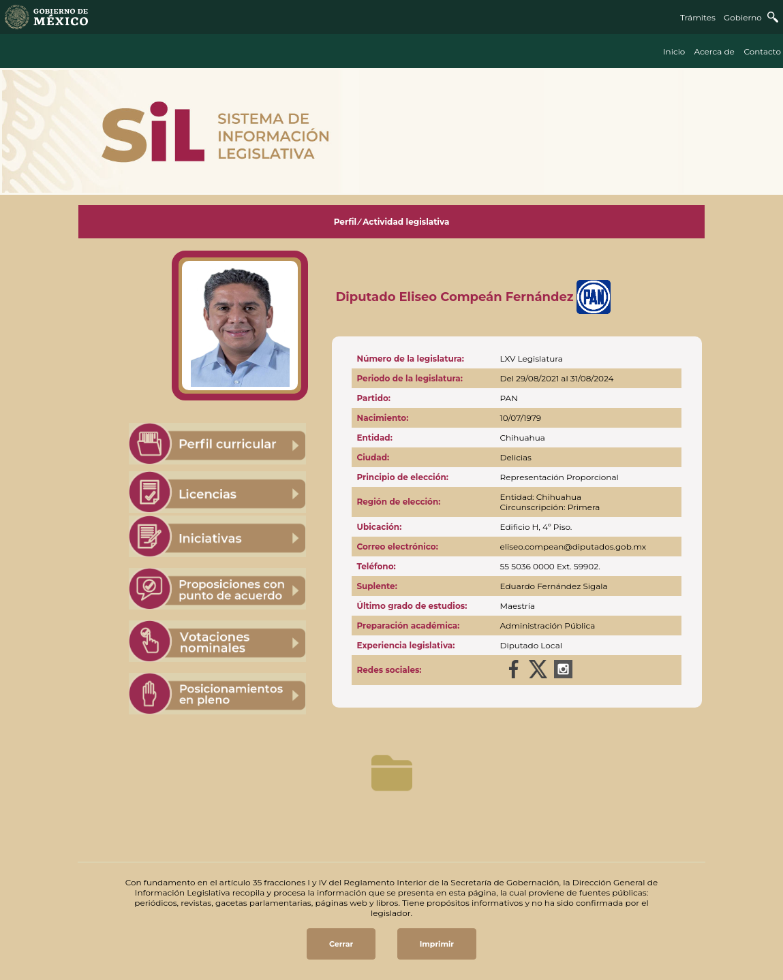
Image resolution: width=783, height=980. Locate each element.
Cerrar (341, 944)
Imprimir (437, 944)
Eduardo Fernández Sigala (554, 586)
